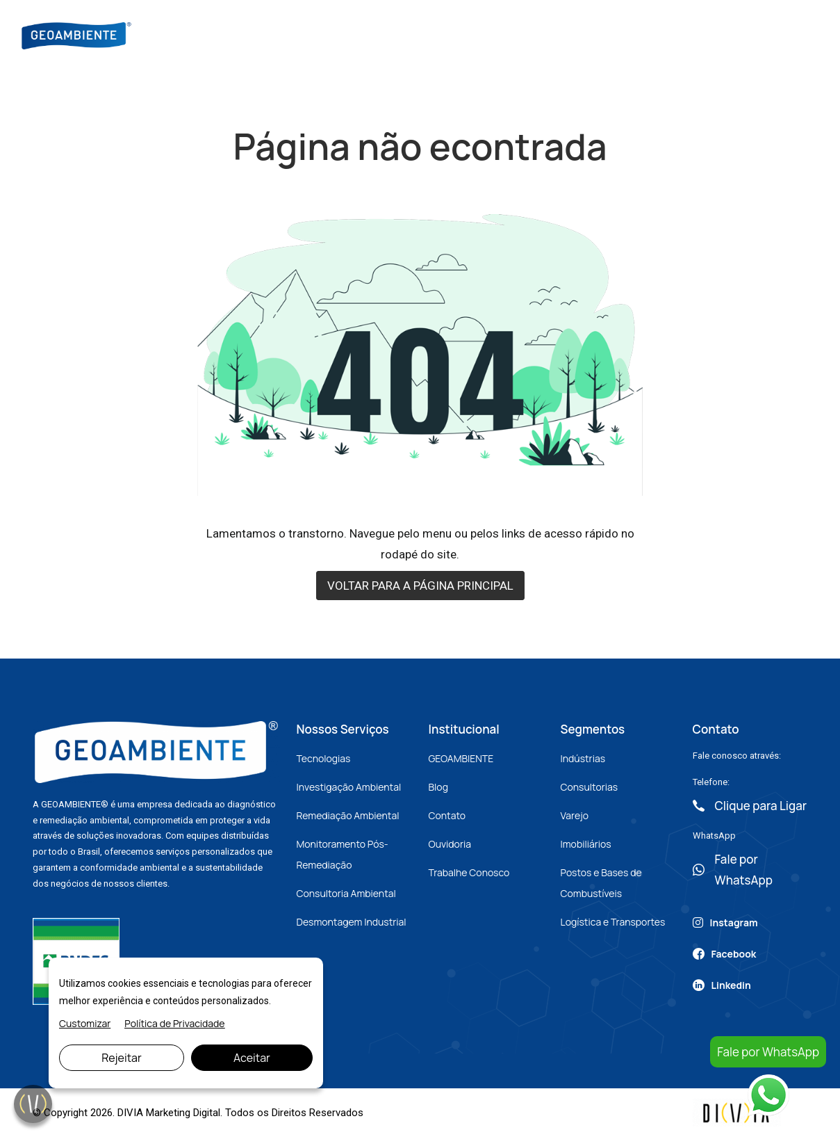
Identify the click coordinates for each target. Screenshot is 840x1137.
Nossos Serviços (423, 34)
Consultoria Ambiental (346, 893)
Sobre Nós (333, 34)
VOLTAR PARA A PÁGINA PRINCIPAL (420, 585)
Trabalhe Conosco (469, 872)
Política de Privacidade (174, 1023)
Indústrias (583, 758)
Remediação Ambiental (348, 815)
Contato (615, 34)
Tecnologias (324, 758)
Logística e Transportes (613, 921)
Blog (499, 34)
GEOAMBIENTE (461, 758)
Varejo (574, 815)
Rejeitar (121, 1057)
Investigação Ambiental (349, 786)
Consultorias (589, 786)
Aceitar (251, 1057)
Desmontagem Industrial (351, 921)
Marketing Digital (183, 1112)
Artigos (553, 34)
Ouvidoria (450, 843)
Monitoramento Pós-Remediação (342, 854)
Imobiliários (586, 843)
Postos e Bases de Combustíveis (601, 883)
